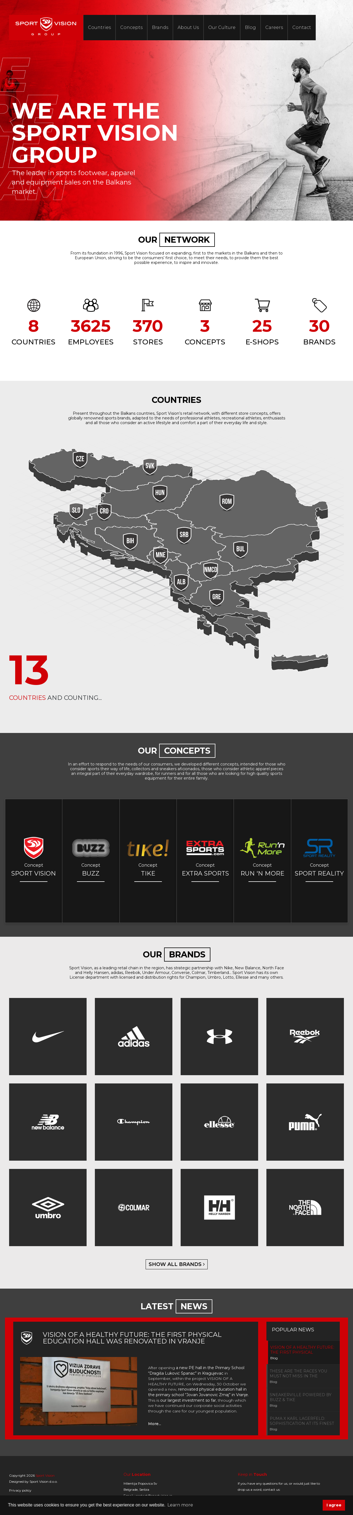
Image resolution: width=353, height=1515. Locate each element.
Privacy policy (20, 1490)
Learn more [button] (180, 1505)
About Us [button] (188, 27)
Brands (160, 27)
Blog (250, 27)
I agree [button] (334, 1505)
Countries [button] (99, 27)
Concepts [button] (131, 27)
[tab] (303, 1352)
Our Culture (222, 27)
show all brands (177, 1264)
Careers (274, 27)
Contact (301, 27)
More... (154, 1423)
